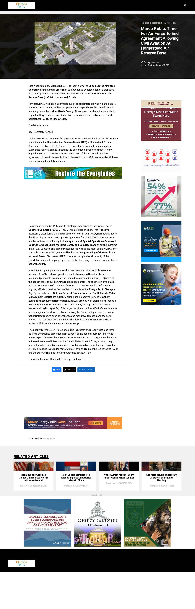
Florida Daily (155, 62)
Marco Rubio (49, 438)
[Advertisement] (73, 202)
